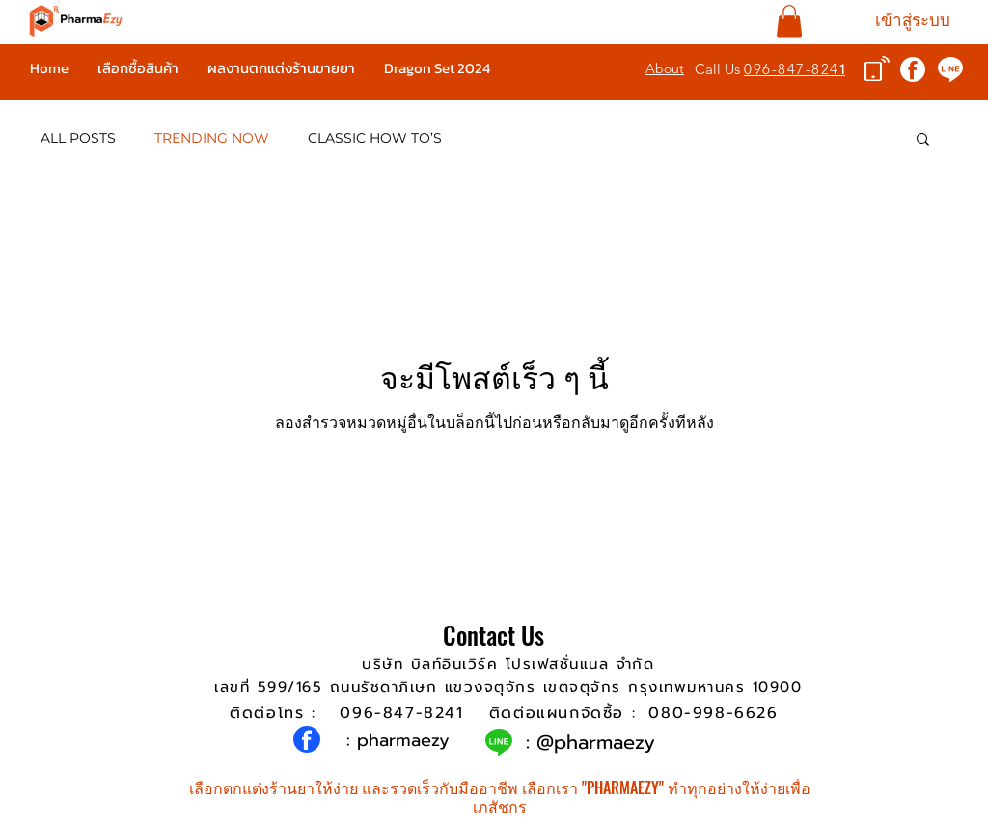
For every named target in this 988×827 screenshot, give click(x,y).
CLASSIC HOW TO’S (375, 138)
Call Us (719, 69)
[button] (789, 21)
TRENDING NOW (211, 138)
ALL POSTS (78, 138)
